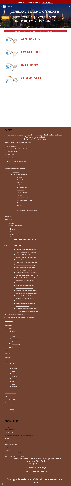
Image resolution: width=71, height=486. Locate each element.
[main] (35, 11)
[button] (1, 6)
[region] (35, 2)
